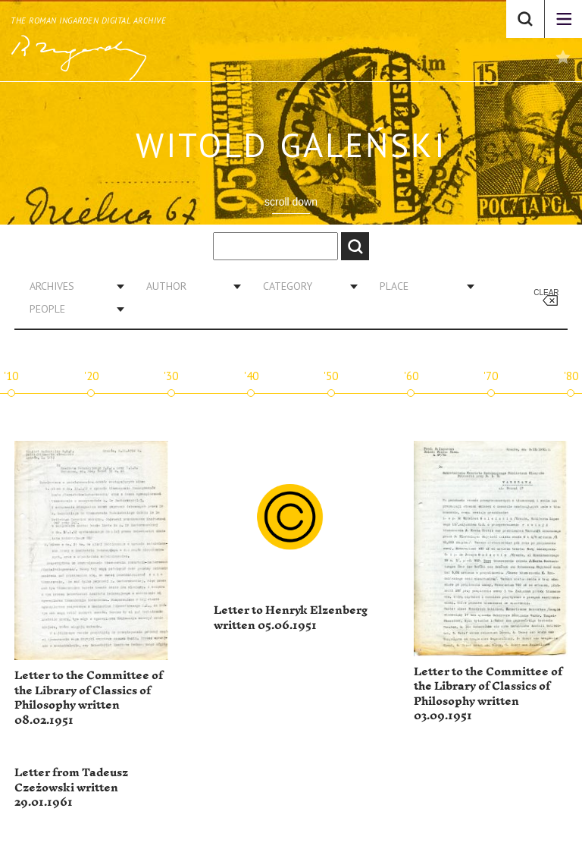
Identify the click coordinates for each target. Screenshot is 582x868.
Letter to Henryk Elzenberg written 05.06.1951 (291, 618)
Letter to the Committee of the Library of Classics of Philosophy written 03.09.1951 (488, 694)
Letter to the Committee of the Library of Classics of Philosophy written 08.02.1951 (88, 698)
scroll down (291, 202)
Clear (546, 292)
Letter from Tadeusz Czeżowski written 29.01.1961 (71, 788)
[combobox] (71, 286)
